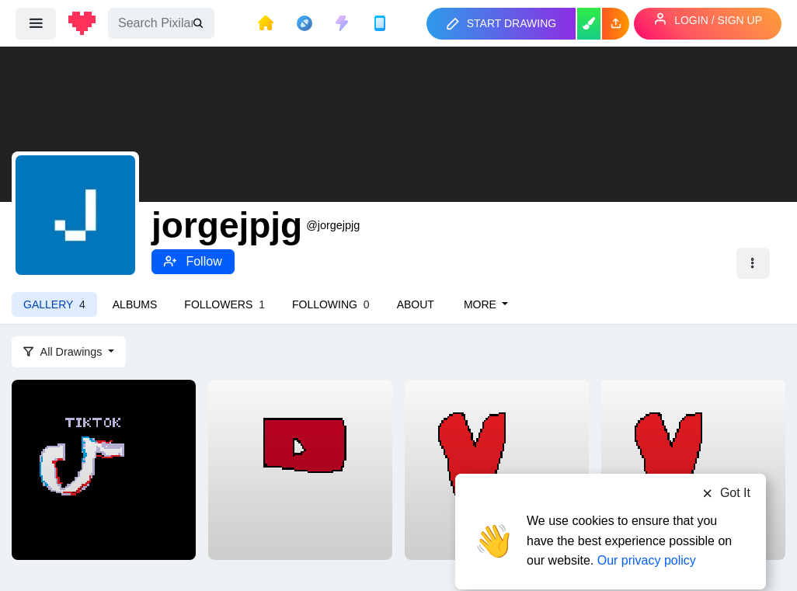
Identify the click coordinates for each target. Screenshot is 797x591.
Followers (224, 304)
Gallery (54, 304)
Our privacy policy (646, 530)
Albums (135, 304)
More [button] (481, 304)
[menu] (36, 23)
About (415, 304)
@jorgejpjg (333, 225)
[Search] (161, 23)
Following (331, 304)
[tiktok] (104, 468)
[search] (199, 23)
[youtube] (300, 468)
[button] (615, 24)
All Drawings (64, 352)
